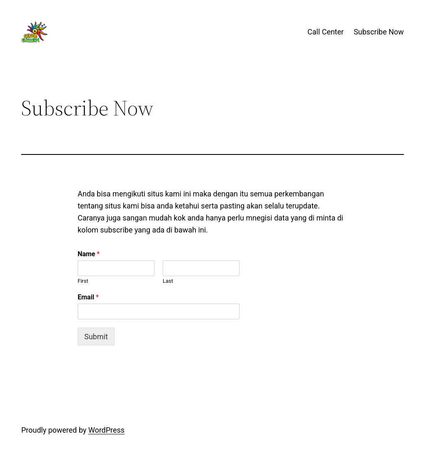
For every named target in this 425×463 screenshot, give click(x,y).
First (83, 281)
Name (89, 254)
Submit (96, 336)
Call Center (326, 31)
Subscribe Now (379, 31)
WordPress (106, 430)
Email (88, 297)
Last (168, 281)
